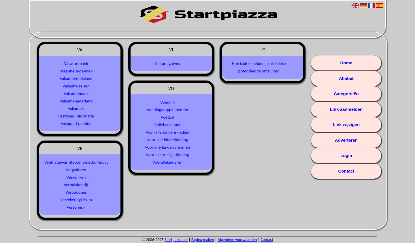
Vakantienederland (76, 101)
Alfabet (346, 78)
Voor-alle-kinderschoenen (167, 147)
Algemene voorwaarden (237, 239)
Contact (346, 171)
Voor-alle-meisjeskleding (167, 154)
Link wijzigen (346, 124)
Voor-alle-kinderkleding (167, 139)
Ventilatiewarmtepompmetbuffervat (76, 162)
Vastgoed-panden (76, 123)
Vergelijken (76, 177)
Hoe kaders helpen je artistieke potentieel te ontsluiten (259, 67)
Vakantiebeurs (76, 93)
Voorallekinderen (167, 162)
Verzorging (76, 207)
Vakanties (76, 108)
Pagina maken (202, 239)
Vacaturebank (76, 63)
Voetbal (167, 117)
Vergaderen (76, 169)
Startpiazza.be (176, 239)
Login (346, 155)
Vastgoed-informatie (76, 116)
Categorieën (346, 93)
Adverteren (346, 140)
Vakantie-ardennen (76, 71)
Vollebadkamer (167, 124)
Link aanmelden (346, 109)
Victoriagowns (167, 63)
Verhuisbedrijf (76, 184)
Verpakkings (75, 192)
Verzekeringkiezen (76, 199)
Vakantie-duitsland (76, 78)
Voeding (167, 102)
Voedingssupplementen (167, 109)
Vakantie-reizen (76, 86)
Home (346, 62)
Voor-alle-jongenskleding (167, 132)
